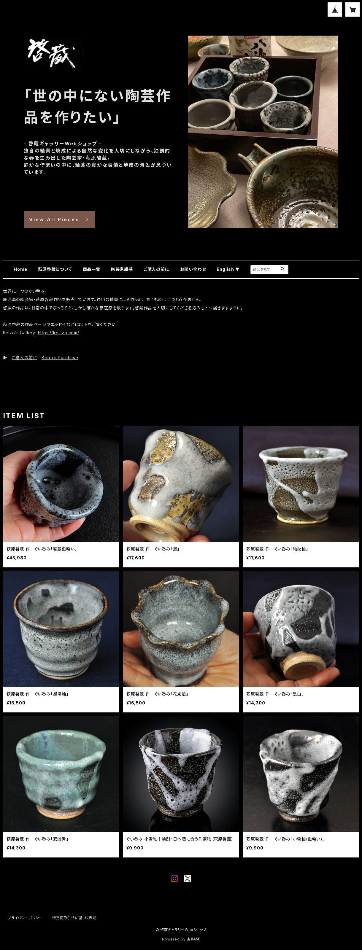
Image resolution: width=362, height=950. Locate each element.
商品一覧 (91, 269)
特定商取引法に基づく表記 (74, 918)
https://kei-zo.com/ (58, 332)
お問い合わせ (193, 269)
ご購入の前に (156, 269)
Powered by (181, 939)
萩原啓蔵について (55, 269)
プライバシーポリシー (25, 918)
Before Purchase (60, 357)
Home (20, 269)
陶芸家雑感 (122, 269)
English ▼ (228, 269)
